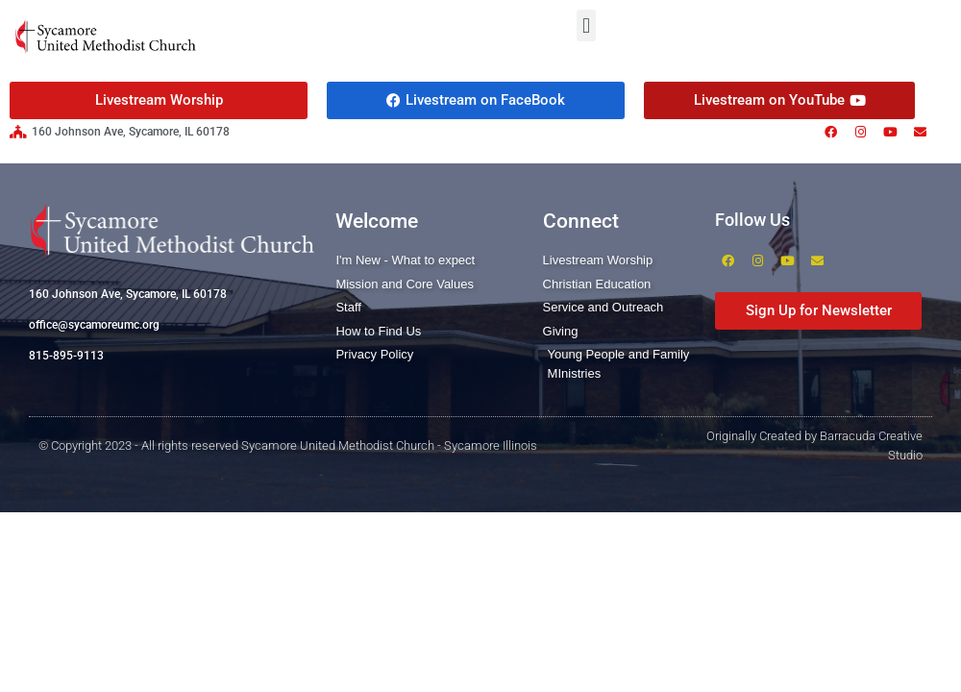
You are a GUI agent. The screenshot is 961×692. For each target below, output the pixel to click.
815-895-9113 (66, 355)
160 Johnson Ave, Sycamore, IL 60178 (128, 294)
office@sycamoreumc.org (94, 325)
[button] (586, 25)
